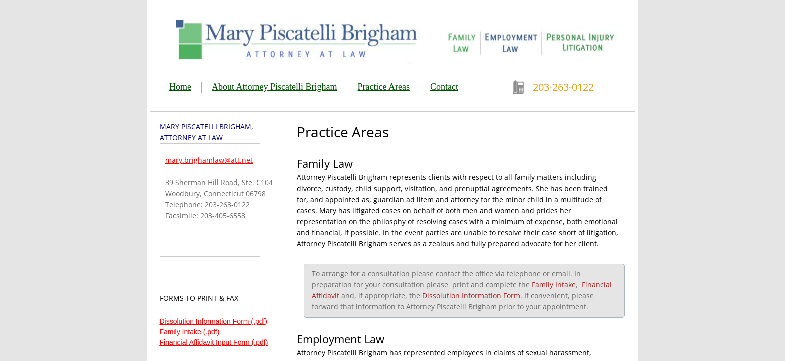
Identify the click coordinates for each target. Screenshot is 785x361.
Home (180, 87)
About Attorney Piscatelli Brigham (274, 87)
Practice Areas (383, 87)
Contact (444, 87)
